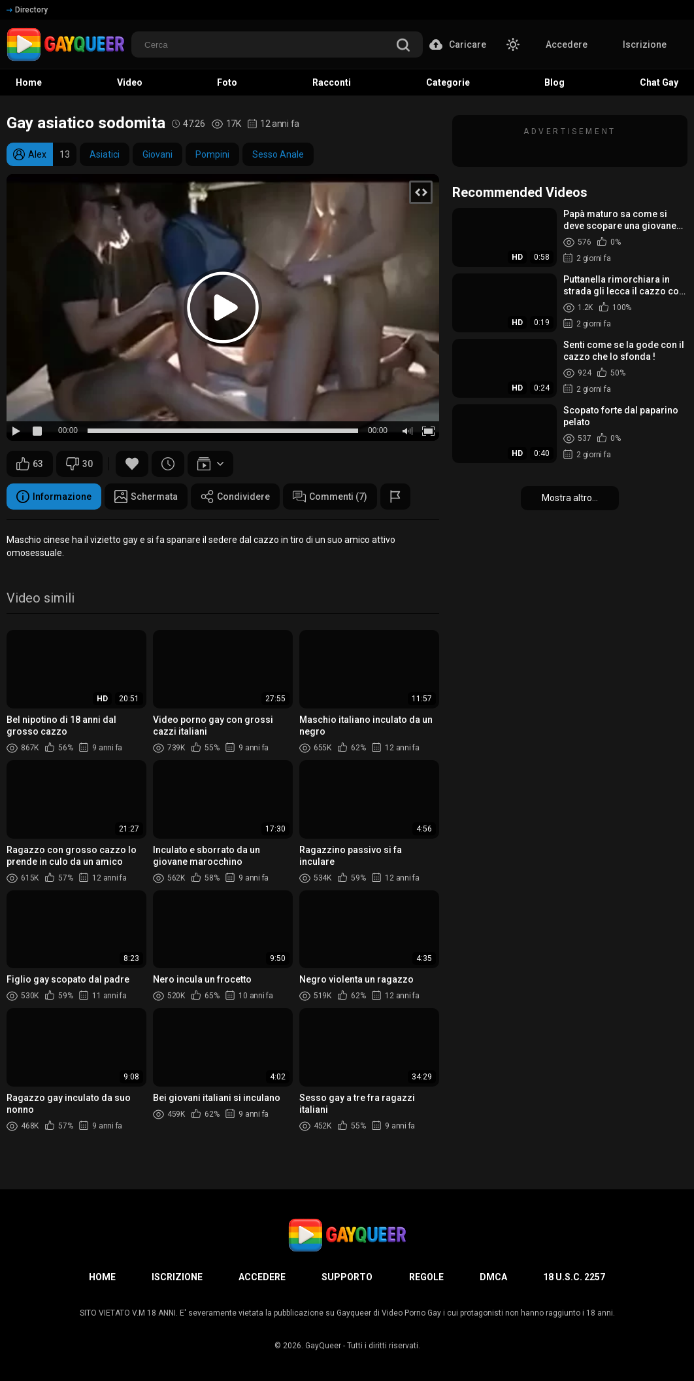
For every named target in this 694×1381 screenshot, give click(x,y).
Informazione (53, 496)
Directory (27, 9)
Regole (426, 1277)
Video (129, 82)
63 (29, 463)
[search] (403, 46)
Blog (554, 82)
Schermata (146, 496)
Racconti (331, 82)
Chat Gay (659, 82)
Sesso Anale (278, 154)
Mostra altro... (570, 498)
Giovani (157, 154)
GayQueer (323, 1345)
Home (29, 82)
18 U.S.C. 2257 (574, 1277)
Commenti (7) (330, 496)
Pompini (212, 154)
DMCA (493, 1277)
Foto (227, 82)
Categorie (448, 82)
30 (79, 463)
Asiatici (105, 154)
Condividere (235, 496)
